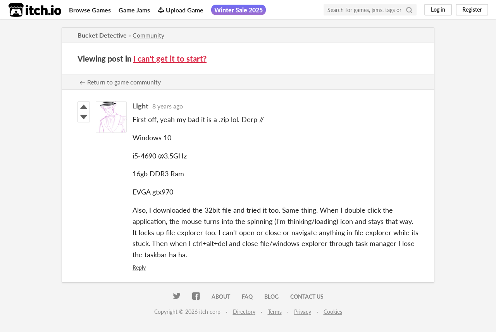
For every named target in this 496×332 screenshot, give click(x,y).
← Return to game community (120, 82)
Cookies (333, 311)
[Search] (409, 9)
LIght (140, 105)
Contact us (307, 296)
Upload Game (180, 10)
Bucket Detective (102, 35)
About (221, 296)
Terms (275, 311)
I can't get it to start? (170, 58)
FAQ (247, 296)
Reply (139, 267)
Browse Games (90, 10)
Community (148, 35)
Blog (271, 296)
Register (472, 9)
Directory (244, 311)
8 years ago (167, 106)
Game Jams (134, 10)
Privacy (302, 311)
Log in (438, 9)
